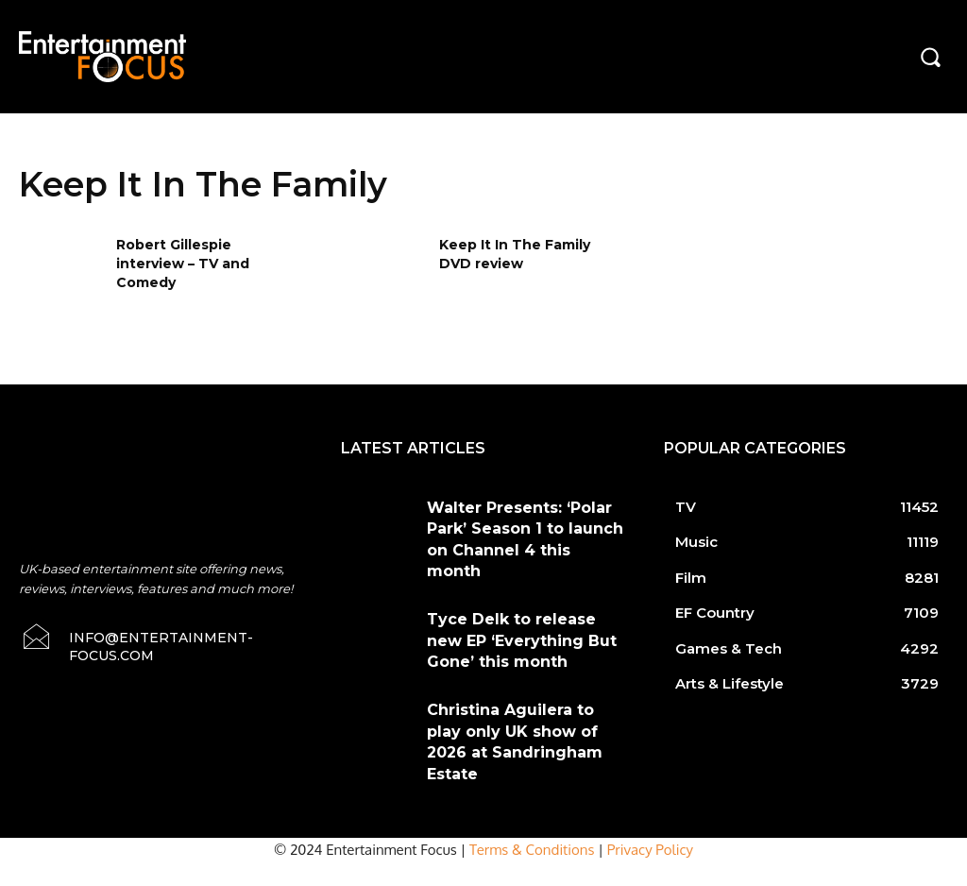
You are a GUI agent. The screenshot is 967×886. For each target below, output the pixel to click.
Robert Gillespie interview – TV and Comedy (182, 263)
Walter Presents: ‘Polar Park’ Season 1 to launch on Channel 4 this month (521, 523)
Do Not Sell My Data (142, 876)
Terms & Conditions (532, 788)
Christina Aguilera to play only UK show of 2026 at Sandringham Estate (512, 688)
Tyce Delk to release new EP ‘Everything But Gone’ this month (522, 606)
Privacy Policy (650, 788)
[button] (930, 57)
